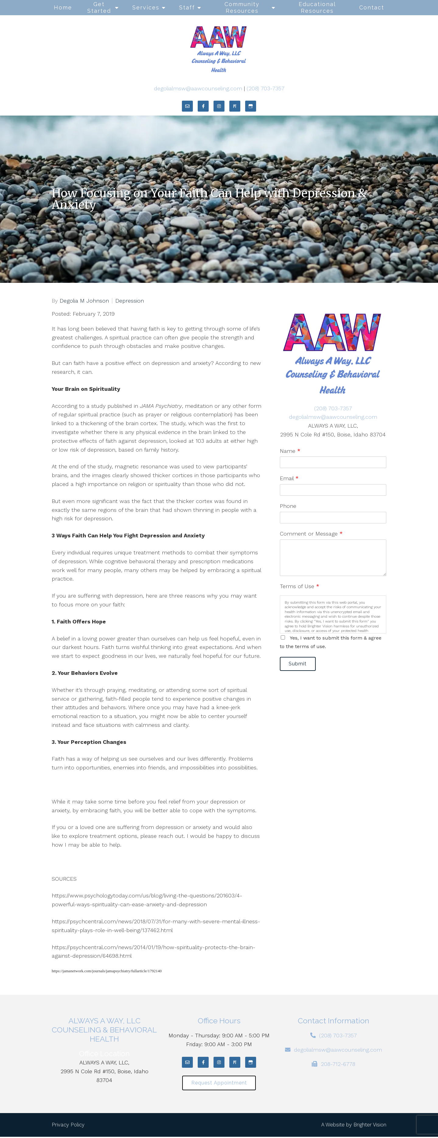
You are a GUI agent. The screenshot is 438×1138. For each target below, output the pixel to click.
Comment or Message (311, 533)
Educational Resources (317, 7)
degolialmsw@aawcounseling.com (198, 88)
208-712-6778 (338, 1064)
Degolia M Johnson (84, 301)
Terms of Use (299, 586)
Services (145, 7)
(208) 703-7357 (265, 88)
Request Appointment (219, 1084)
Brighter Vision (369, 1126)
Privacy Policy (68, 1126)
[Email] (187, 106)
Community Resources (241, 7)
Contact (371, 7)
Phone (288, 506)
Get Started (99, 7)
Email (289, 478)
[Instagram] (219, 106)
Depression (129, 301)
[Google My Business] (250, 106)
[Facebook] (203, 106)
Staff (187, 7)
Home (63, 7)
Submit (300, 664)
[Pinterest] (234, 106)
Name (290, 451)
